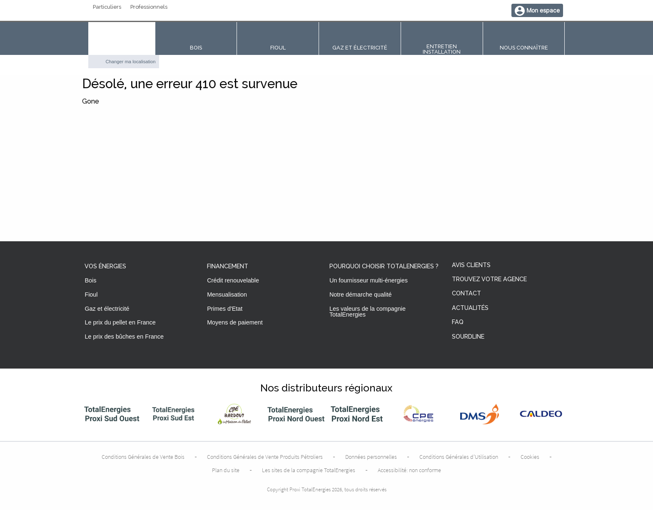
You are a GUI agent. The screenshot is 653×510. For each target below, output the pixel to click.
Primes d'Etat (224, 308)
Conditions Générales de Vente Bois (143, 456)
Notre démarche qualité (360, 294)
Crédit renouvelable (233, 280)
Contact (466, 293)
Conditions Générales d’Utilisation (458, 456)
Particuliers (107, 7)
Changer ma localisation (131, 61)
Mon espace (543, 10)
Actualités (470, 308)
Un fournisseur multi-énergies (368, 280)
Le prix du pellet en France (120, 322)
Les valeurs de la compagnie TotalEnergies (367, 311)
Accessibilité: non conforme (409, 470)
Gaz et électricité (107, 308)
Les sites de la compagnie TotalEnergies (308, 470)
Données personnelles (371, 456)
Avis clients (471, 265)
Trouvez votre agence (489, 279)
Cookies (530, 456)
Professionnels (148, 7)
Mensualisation (227, 294)
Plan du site (225, 470)
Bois (90, 280)
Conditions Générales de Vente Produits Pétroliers (265, 456)
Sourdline (468, 337)
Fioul (91, 294)
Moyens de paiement (235, 322)
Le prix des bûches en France (124, 336)
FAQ (458, 322)
